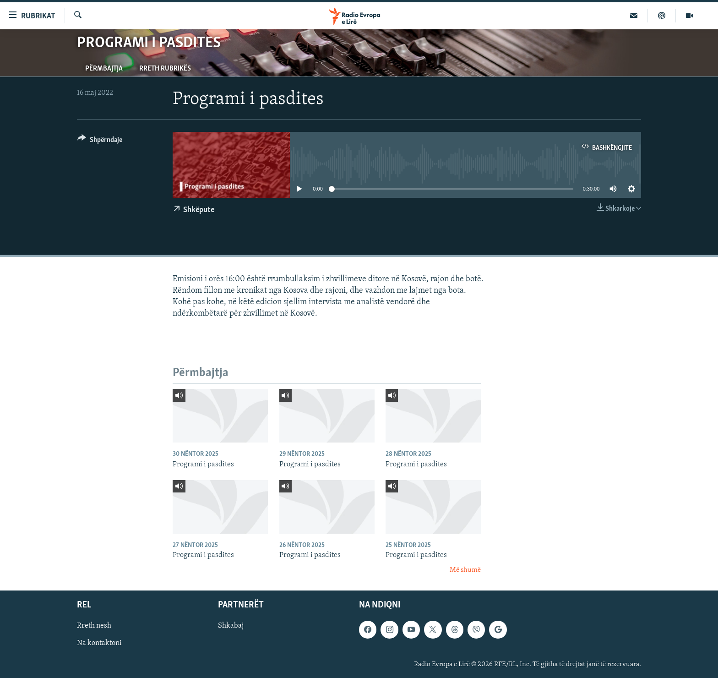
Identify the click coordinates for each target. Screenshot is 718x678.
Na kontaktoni (99, 643)
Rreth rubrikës (165, 68)
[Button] (99, 141)
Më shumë (465, 570)
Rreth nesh (94, 625)
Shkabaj (231, 625)
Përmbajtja (104, 68)
